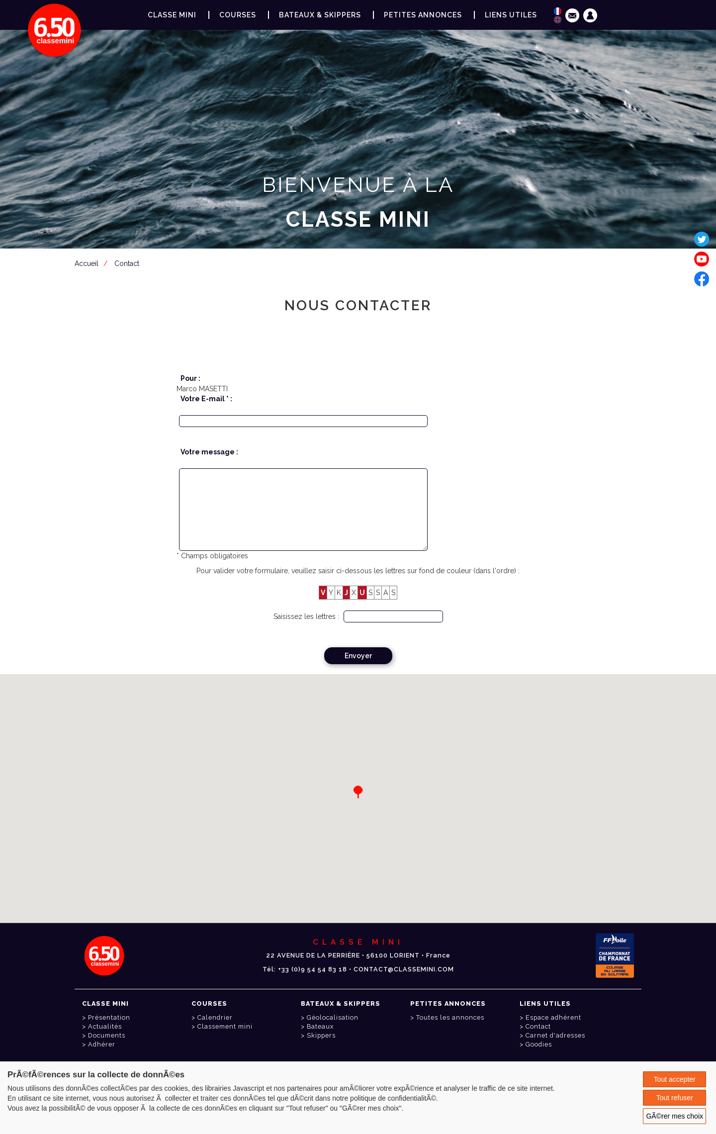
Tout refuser (674, 1098)
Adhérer (101, 1044)
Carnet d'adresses (555, 1035)
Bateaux (320, 1026)
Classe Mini (172, 15)
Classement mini (225, 1026)
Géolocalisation (332, 1017)
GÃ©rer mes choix (674, 1116)
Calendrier (215, 1017)
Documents (106, 1035)
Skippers (321, 1035)
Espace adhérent (360, 268)
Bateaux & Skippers (320, 15)
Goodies (539, 1044)
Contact (538, 1026)
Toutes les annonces (450, 1017)
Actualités (105, 1026)
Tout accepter (675, 1079)
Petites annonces (423, 15)
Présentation (109, 1017)
